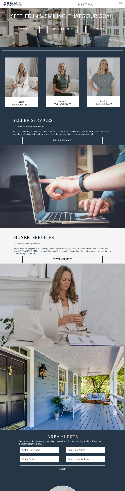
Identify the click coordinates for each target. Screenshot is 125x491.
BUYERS (24, 29)
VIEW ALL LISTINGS (63, 29)
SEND (62, 469)
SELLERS (101, 29)
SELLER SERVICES (62, 140)
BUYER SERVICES (62, 259)
